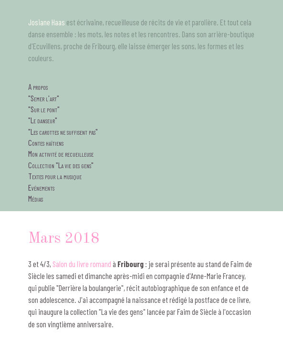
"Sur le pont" (44, 109)
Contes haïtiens (45, 142)
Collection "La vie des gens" (61, 165)
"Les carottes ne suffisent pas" (63, 131)
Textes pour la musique (55, 176)
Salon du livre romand (81, 264)
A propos (38, 86)
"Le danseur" (42, 120)
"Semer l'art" (43, 98)
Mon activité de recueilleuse (61, 153)
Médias (35, 198)
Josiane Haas (46, 22)
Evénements (41, 187)
